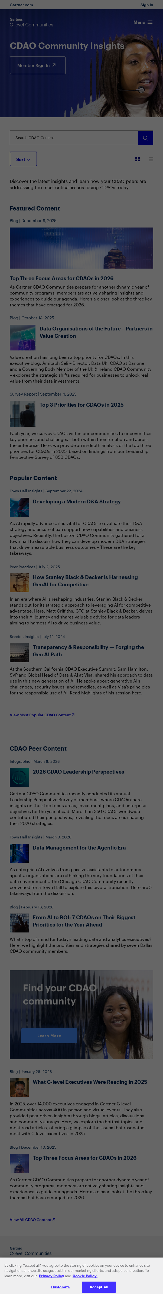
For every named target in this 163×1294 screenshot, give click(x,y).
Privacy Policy (51, 1279)
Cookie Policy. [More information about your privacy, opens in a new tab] (85, 1279)
